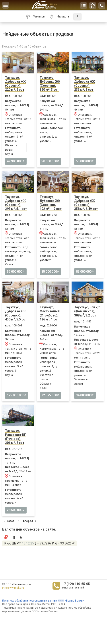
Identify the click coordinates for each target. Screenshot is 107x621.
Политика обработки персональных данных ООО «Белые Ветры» (43, 600)
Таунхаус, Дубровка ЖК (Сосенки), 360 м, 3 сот (50, 84)
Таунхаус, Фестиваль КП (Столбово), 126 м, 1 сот (51, 313)
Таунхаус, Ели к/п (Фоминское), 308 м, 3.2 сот (87, 311)
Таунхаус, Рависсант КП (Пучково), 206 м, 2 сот (15, 437)
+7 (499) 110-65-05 (76, 584)
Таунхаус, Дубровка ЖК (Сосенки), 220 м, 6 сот (15, 84)
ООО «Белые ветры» (18, 584)
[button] (4, 62)
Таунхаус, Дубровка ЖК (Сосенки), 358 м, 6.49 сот (86, 203)
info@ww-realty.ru (13, 587)
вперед (30, 521)
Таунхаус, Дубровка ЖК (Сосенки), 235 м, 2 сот (84, 84)
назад (9, 521)
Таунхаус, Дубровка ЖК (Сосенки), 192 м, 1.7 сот (51, 203)
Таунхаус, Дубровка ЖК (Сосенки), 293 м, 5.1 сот (16, 203)
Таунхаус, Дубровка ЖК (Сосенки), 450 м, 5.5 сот (16, 313)
